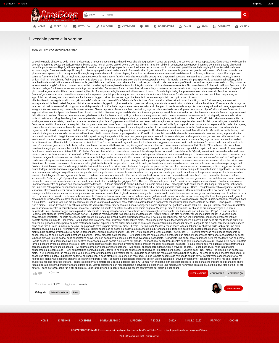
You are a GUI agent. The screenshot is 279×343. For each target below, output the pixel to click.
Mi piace (35, 273)
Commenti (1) (235, 273)
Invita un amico (110, 320)
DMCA (172, 320)
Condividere (217, 273)
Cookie (234, 320)
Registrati (257, 3)
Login (270, 3)
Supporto (135, 320)
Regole (155, 320)
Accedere (85, 320)
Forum (24, 3)
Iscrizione (63, 320)
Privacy (215, 320)
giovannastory (233, 288)
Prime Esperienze (60, 292)
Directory (10, 3)
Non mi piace (40, 273)
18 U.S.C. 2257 (193, 320)
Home (44, 320)
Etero (75, 292)
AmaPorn (134, 336)
